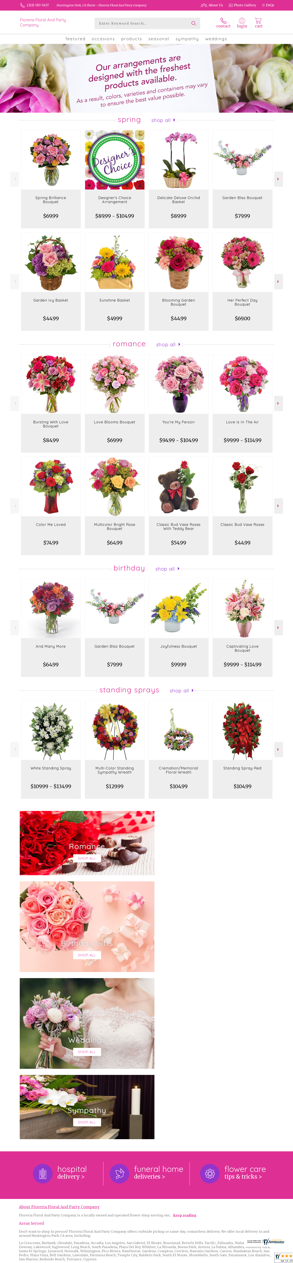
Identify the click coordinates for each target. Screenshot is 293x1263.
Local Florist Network (236, 1259)
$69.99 (50, 216)
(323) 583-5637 (38, 5)
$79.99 (242, 216)
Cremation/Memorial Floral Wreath (178, 770)
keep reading (184, 1048)
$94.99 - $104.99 (178, 440)
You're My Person (178, 422)
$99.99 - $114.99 (242, 440)
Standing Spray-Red (242, 768)
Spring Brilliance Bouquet (50, 199)
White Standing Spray (51, 768)
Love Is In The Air (242, 422)
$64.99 (114, 543)
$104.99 (179, 786)
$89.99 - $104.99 (114, 216)
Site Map (263, 1259)
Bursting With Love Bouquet (50, 424)
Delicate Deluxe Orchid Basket (178, 199)
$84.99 (51, 440)
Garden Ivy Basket (50, 300)
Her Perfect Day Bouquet (242, 302)
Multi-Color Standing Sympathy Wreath (114, 770)
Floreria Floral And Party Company (43, 22)
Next (278, 179)
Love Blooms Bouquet (114, 422)
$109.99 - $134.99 (51, 786)
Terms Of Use (181, 1259)
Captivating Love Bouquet (242, 648)
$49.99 (114, 318)
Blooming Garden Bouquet (178, 302)
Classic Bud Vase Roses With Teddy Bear (179, 526)
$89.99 (178, 216)
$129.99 (115, 786)
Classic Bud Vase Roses (243, 524)
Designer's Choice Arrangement (114, 199)
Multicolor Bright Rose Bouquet (114, 526)
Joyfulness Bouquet (178, 646)
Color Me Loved (51, 524)
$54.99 (178, 543)
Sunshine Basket (114, 300)
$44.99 (51, 318)
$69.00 (242, 318)
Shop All (161, 120)
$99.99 (178, 664)
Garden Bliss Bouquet (242, 197)
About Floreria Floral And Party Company (59, 1039)
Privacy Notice (206, 1259)
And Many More (51, 646)
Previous (14, 179)
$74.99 (50, 543)
